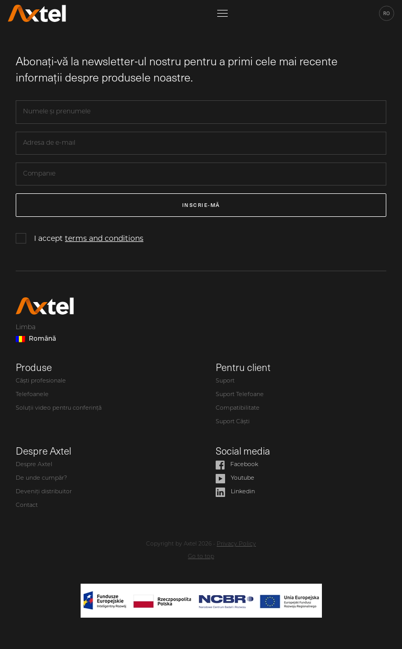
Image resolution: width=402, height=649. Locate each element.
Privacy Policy (236, 544)
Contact (27, 505)
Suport (225, 381)
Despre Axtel (34, 465)
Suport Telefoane (240, 395)
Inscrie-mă (201, 204)
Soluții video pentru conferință (59, 408)
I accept (88, 238)
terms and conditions (104, 238)
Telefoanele (32, 395)
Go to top (201, 557)
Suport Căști (233, 422)
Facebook (237, 465)
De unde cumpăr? (41, 478)
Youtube (235, 478)
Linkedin (235, 492)
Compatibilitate (238, 408)
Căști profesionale (41, 381)
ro (386, 13)
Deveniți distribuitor (44, 492)
